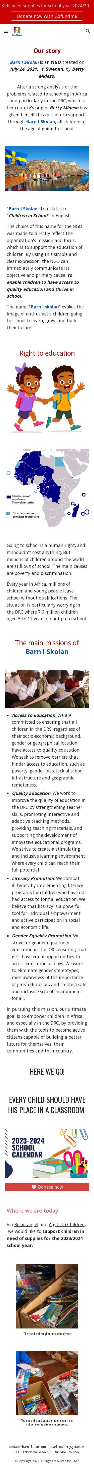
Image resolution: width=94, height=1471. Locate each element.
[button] (6, 31)
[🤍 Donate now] (47, 1187)
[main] (47, 89)
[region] (47, 12)
